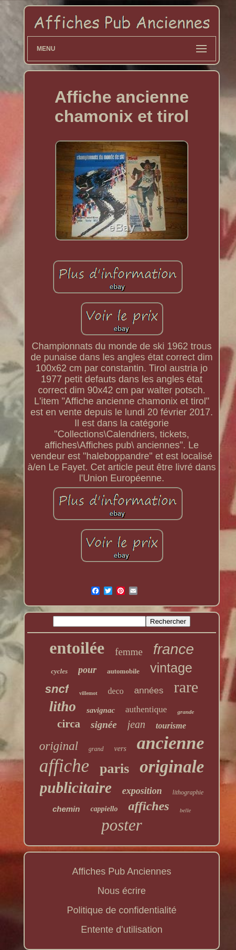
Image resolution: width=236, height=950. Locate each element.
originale (172, 766)
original (58, 746)
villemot (88, 693)
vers (120, 749)
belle (185, 810)
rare (186, 686)
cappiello (103, 809)
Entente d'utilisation (122, 929)
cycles (59, 671)
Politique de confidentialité (121, 910)
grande (185, 712)
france (173, 649)
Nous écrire (122, 891)
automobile (123, 671)
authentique (146, 709)
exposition (142, 791)
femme (129, 651)
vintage (171, 667)
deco (116, 691)
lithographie (188, 792)
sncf (57, 688)
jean (136, 724)
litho (62, 706)
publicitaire (76, 787)
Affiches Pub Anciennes (121, 871)
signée (104, 724)
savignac (101, 710)
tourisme (171, 725)
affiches (148, 806)
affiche (64, 766)
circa (68, 723)
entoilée (76, 647)
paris (114, 768)
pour (87, 670)
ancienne (170, 743)
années (149, 690)
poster (121, 825)
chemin (66, 808)
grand (96, 749)
